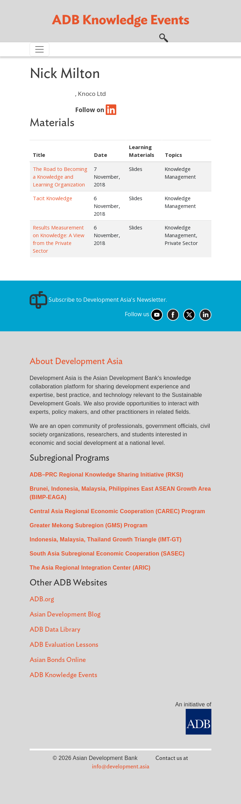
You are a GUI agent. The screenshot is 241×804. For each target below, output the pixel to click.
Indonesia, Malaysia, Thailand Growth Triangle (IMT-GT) (105, 539)
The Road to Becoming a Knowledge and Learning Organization (60, 176)
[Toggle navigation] (39, 49)
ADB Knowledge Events (63, 675)
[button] (163, 37)
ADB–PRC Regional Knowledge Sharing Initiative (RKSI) (106, 475)
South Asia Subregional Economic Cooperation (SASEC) (107, 554)
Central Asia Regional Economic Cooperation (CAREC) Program (117, 511)
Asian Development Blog (65, 614)
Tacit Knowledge (52, 198)
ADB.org (42, 599)
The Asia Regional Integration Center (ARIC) (90, 568)
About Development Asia (76, 361)
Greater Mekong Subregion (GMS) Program (89, 525)
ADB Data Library (55, 629)
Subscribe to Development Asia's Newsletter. (98, 299)
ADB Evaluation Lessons (64, 645)
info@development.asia (120, 766)
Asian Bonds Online (58, 660)
